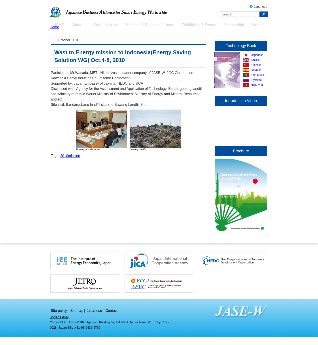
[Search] (239, 14)
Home (54, 35)
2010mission (70, 164)
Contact (257, 26)
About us (81, 26)
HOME (59, 26)
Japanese (260, 6)
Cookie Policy (59, 325)
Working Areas (108, 26)
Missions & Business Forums (150, 26)
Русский (257, 87)
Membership (232, 26)
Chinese (256, 72)
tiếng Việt (257, 93)
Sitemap (76, 319)
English (256, 68)
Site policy (59, 319)
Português (258, 82)
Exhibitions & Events (198, 26)
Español (256, 78)
